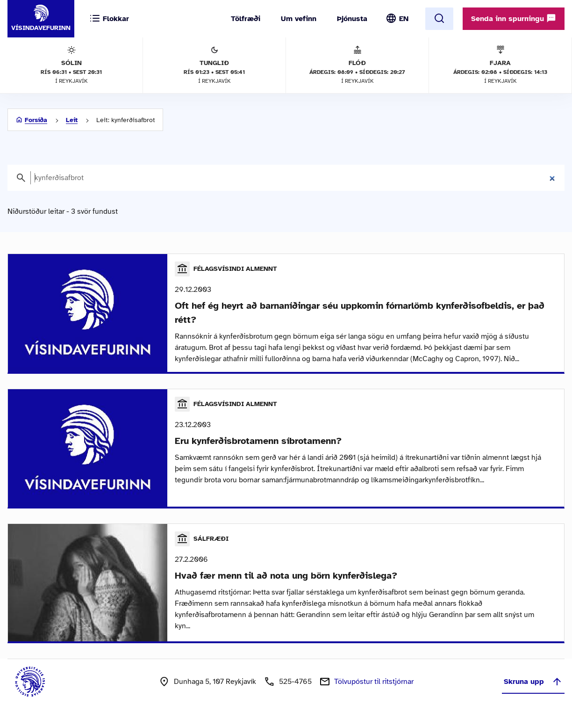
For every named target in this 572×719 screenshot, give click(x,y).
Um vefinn (298, 18)
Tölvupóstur (374, 681)
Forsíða (36, 120)
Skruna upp (533, 681)
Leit (72, 120)
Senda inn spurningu (513, 18)
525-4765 (295, 681)
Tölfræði (245, 18)
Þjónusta (352, 18)
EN (403, 18)
